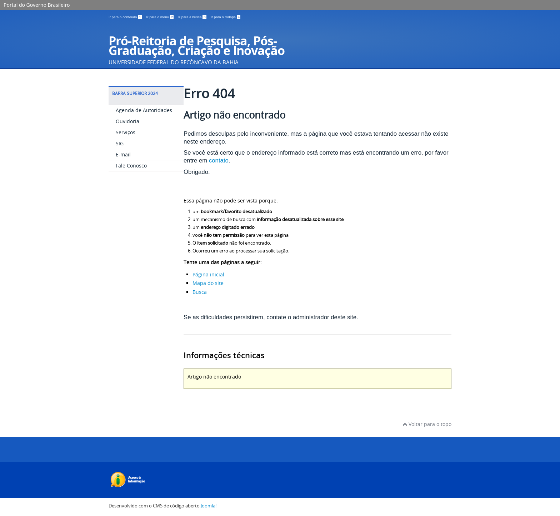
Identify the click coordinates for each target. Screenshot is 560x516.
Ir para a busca (192, 17)
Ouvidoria (127, 121)
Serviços (125, 132)
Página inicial (208, 274)
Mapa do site (208, 283)
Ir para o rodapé (225, 17)
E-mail (123, 154)
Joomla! (208, 506)
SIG (120, 143)
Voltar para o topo (426, 424)
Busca (199, 292)
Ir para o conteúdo (125, 17)
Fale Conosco (131, 165)
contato (219, 160)
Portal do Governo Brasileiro (37, 4)
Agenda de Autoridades (144, 110)
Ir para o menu (160, 17)
